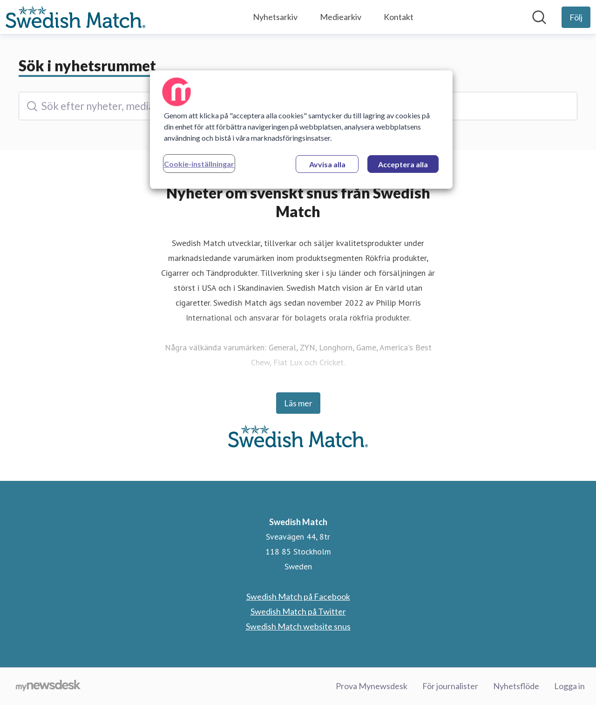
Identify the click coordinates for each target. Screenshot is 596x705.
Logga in (569, 686)
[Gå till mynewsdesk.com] (48, 686)
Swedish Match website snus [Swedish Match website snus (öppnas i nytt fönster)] (298, 626)
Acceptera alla (403, 164)
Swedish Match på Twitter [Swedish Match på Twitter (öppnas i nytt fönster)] (298, 611)
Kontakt (398, 17)
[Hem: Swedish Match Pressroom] (75, 17)
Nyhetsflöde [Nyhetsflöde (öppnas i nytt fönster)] (516, 686)
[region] (301, 129)
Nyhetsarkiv (275, 17)
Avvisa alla (327, 164)
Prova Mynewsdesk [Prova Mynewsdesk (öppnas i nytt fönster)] (371, 686)
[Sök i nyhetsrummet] (539, 17)
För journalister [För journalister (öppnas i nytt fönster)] (450, 686)
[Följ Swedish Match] (576, 17)
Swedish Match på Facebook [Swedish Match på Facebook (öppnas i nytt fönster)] (298, 596)
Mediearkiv (340, 17)
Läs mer (298, 403)
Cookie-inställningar (199, 163)
